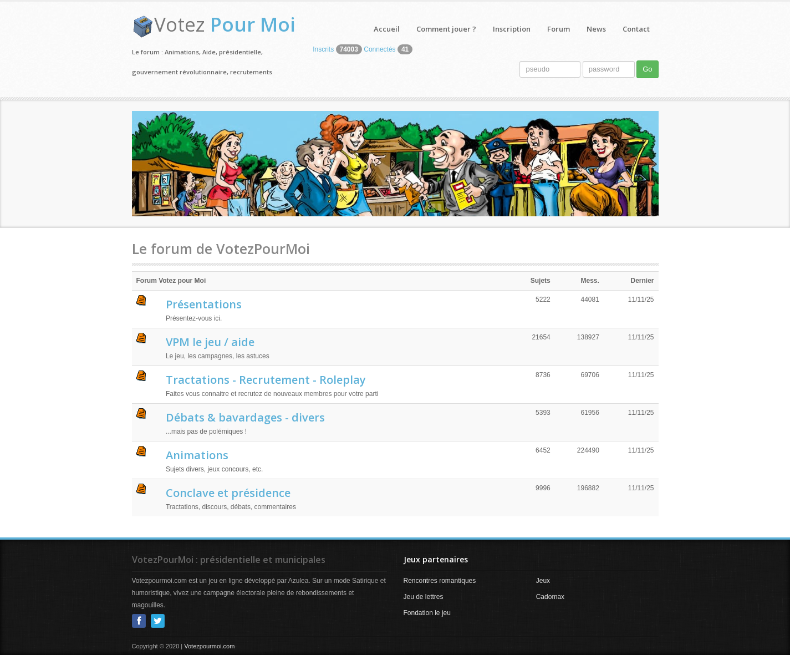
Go (647, 69)
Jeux (543, 581)
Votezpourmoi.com (209, 646)
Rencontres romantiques (440, 581)
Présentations (204, 304)
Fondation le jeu (427, 613)
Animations (197, 455)
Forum (558, 29)
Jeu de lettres (424, 597)
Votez (224, 24)
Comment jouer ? (446, 29)
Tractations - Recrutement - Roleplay (266, 379)
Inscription (512, 29)
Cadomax (550, 597)
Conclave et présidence (228, 492)
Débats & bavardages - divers (245, 417)
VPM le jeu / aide (210, 341)
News (596, 29)
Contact (636, 29)
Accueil (387, 29)
